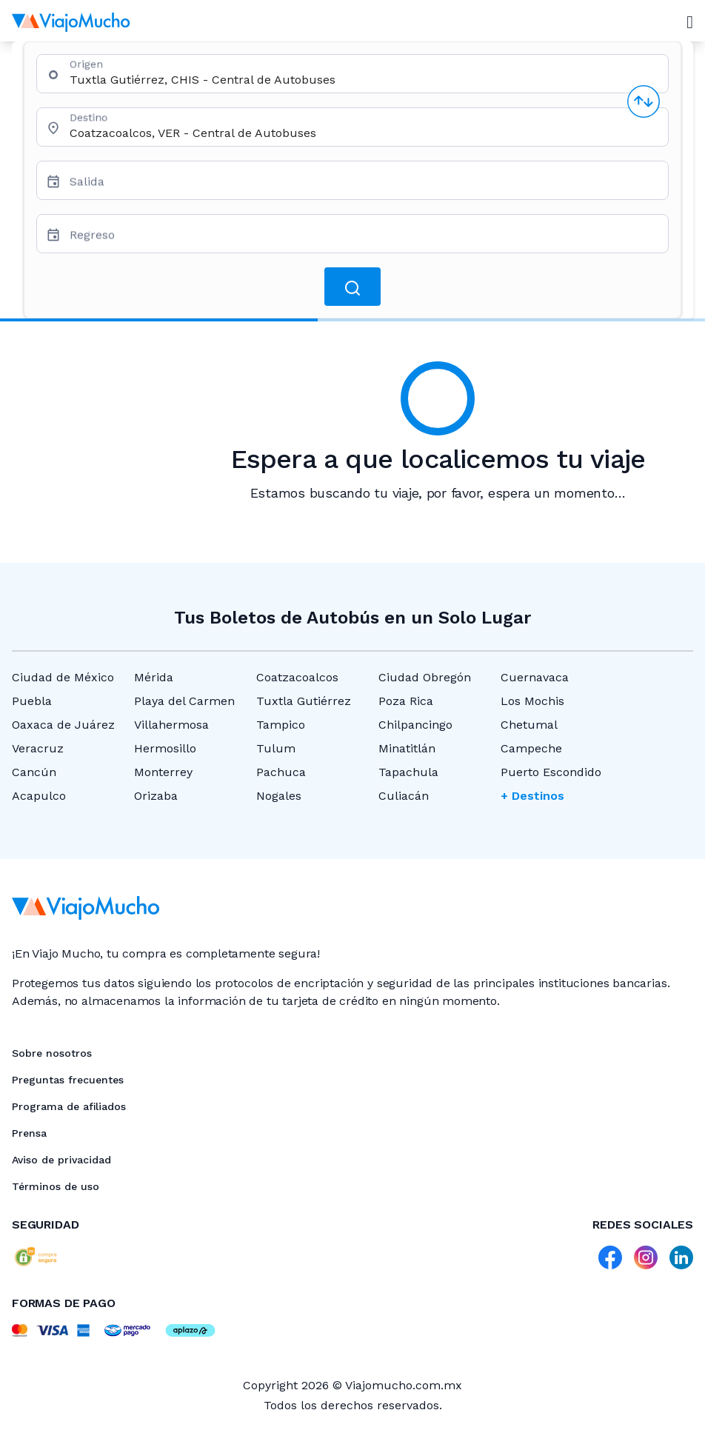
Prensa (29, 1133)
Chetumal (529, 725)
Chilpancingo (415, 725)
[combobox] (363, 79)
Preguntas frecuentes (68, 1080)
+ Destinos (532, 796)
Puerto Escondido (551, 772)
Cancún (34, 772)
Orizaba (156, 796)
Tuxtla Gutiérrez (303, 701)
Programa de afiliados (69, 1106)
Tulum (275, 748)
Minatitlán (406, 748)
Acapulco (39, 796)
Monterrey (163, 772)
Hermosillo (165, 748)
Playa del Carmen (184, 701)
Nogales (278, 796)
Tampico (280, 725)
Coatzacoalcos (297, 677)
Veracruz (38, 748)
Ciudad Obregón (424, 677)
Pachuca (281, 772)
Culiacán (403, 796)
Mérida (153, 677)
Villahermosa (171, 725)
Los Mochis (532, 701)
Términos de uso (55, 1186)
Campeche (531, 748)
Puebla (32, 701)
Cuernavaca (535, 677)
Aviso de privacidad (61, 1160)
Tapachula (408, 772)
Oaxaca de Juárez (63, 725)
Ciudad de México (63, 677)
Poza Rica (405, 701)
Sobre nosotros (52, 1053)
